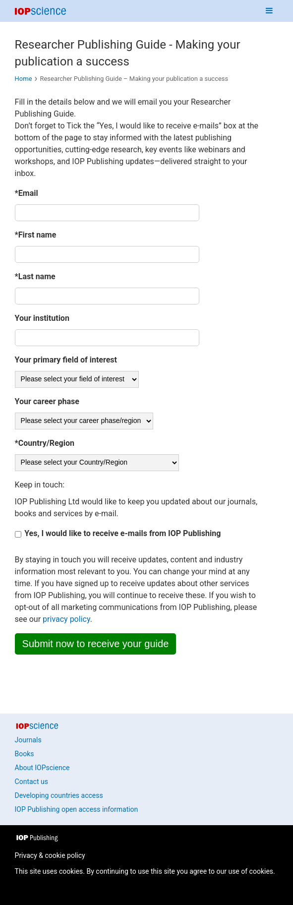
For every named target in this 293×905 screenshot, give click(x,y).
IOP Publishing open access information (76, 809)
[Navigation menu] (269, 11)
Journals (28, 740)
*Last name (35, 276)
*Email (26, 193)
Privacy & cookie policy (50, 855)
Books (24, 754)
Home (23, 78)
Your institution (42, 318)
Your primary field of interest (66, 359)
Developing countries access (59, 795)
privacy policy (66, 619)
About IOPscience (42, 768)
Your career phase (47, 401)
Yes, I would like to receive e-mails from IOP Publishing (122, 534)
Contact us (31, 781)
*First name (36, 235)
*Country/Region (44, 443)
